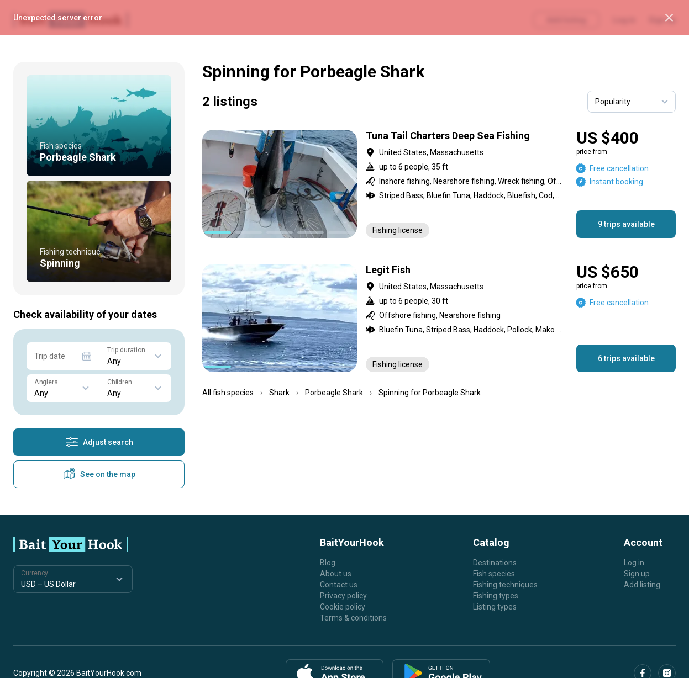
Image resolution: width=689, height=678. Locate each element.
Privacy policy (343, 595)
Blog (327, 562)
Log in (634, 562)
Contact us (338, 584)
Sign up (637, 573)
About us (335, 573)
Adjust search (99, 442)
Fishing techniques (505, 584)
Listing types (495, 606)
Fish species (494, 573)
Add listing (642, 584)
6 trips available (626, 358)
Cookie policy (342, 606)
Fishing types (495, 595)
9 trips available (626, 224)
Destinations (495, 562)
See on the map (98, 474)
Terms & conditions (353, 617)
